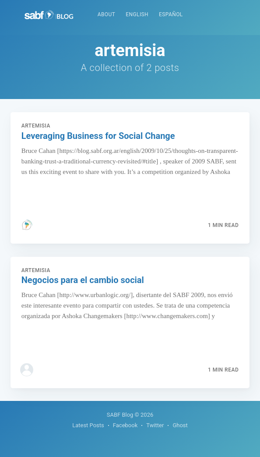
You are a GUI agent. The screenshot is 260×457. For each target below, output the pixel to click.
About (107, 14)
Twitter (155, 425)
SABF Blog (120, 414)
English (137, 14)
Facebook (125, 425)
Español (171, 14)
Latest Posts (88, 425)
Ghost (179, 425)
